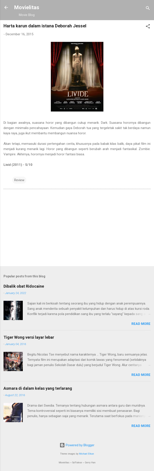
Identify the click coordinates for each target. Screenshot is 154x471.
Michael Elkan (86, 453)
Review (19, 180)
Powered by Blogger (77, 445)
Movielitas (26, 7)
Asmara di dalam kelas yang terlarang (38, 388)
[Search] (147, 9)
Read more (140, 324)
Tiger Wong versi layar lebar (29, 337)
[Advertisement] (77, 228)
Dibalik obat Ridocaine (24, 286)
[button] (147, 27)
